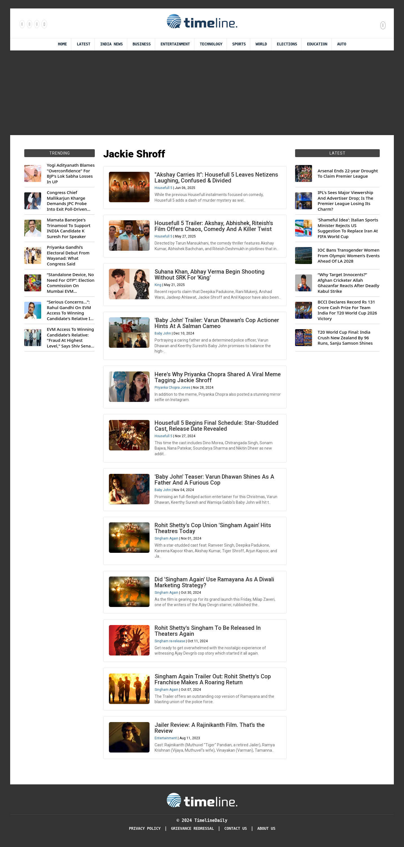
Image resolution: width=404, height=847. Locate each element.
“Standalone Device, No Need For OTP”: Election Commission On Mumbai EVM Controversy (71, 283)
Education (317, 44)
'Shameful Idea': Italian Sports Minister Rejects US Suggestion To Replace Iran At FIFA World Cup (348, 228)
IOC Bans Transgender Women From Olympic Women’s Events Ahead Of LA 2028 (349, 255)
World (261, 44)
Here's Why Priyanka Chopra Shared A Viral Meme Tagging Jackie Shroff (209, 378)
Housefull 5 (164, 188)
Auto (341, 44)
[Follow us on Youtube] (44, 24)
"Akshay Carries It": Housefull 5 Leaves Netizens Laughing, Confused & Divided (216, 177)
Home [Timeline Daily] (62, 44)
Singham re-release (170, 644)
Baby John (163, 335)
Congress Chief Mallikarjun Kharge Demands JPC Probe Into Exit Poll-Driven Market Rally (67, 201)
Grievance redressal (192, 833)
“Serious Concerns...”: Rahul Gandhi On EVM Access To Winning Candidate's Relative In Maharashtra (70, 310)
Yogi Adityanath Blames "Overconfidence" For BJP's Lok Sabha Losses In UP (71, 173)
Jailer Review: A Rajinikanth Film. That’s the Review (210, 731)
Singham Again (167, 541)
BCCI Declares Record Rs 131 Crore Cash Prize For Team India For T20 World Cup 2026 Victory (347, 310)
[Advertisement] (202, 92)
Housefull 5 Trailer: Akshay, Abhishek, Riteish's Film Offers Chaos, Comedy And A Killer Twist (214, 226)
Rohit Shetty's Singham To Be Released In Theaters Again (208, 634)
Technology (211, 44)
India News (111, 44)
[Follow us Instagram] (29, 24)
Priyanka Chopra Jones (173, 389)
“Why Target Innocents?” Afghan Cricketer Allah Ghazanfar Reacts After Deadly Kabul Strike (348, 283)
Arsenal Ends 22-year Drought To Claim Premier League (348, 173)
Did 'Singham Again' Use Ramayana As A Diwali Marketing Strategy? (215, 585)
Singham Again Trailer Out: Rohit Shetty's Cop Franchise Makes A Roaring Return (213, 683)
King (158, 286)
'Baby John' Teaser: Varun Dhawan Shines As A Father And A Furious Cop (215, 482)
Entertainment (175, 44)
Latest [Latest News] (83, 44)
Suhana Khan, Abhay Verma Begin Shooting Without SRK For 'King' (210, 275)
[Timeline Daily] (202, 804)
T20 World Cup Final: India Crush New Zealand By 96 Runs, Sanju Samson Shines (345, 337)
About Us (266, 833)
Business (142, 44)
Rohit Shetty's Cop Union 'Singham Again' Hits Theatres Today (213, 531)
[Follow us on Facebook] (22, 24)
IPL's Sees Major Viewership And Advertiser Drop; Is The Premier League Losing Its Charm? (345, 201)
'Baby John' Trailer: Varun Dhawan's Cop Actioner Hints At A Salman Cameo (217, 324)
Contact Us (235, 833)
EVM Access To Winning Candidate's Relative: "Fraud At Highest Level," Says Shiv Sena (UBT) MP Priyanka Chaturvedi (70, 338)
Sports (239, 44)
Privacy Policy (145, 833)
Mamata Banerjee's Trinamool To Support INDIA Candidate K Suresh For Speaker (69, 228)
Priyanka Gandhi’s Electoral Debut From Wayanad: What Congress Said (68, 256)
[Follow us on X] (36, 24)
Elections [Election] (287, 44)
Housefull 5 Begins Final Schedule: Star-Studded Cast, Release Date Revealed (217, 427)
